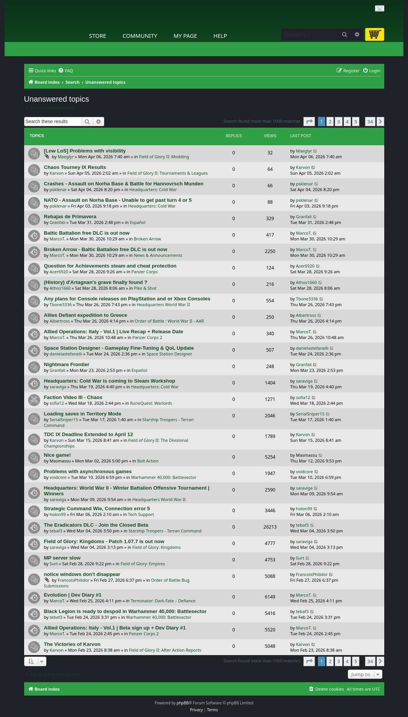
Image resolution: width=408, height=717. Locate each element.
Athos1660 (60, 288)
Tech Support (141, 514)
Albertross (60, 321)
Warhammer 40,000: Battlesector (163, 477)
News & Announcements (158, 255)
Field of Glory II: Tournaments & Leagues (168, 173)
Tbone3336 (61, 304)
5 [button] (355, 121)
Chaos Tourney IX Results (75, 167)
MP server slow (62, 558)
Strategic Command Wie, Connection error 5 (97, 508)
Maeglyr (65, 156)
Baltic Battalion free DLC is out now (86, 233)
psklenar (58, 189)
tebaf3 (56, 531)
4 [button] (347, 121)
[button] (309, 121)
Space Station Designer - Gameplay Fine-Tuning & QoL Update (119, 348)
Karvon (57, 173)
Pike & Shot (145, 288)
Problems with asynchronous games (88, 471)
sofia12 (57, 403)
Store (98, 35)
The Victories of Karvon (72, 644)
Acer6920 (59, 271)
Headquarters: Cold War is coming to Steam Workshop (109, 381)
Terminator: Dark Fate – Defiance (163, 600)
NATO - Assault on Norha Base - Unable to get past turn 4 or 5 (118, 200)
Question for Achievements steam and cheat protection (110, 266)
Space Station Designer (169, 354)
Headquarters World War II (163, 304)
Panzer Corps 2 (147, 337)
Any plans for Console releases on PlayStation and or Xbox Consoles (127, 299)
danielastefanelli (66, 354)
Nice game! (57, 455)
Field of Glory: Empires (143, 563)
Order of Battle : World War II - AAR (169, 321)
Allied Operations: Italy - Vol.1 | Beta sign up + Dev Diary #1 (115, 628)
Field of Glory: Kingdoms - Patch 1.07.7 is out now (104, 541)
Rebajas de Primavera (70, 216)
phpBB (182, 703)
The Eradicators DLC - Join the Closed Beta (96, 525)
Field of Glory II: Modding (164, 156)
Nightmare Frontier (67, 364)
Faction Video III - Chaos (73, 397)
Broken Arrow (147, 239)
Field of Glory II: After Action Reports (165, 650)
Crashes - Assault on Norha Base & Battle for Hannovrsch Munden (123, 184)
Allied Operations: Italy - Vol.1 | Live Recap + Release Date (114, 331)
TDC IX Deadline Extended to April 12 (88, 434)
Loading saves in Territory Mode (82, 414)
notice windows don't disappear (82, 574)
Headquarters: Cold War (153, 189)
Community (140, 35)
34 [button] (370, 121)
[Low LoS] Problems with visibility (85, 151)
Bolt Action (148, 461)
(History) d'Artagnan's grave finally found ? (95, 282)
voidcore (58, 477)
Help (220, 35)
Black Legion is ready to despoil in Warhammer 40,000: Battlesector (125, 611)
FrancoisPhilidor (73, 580)
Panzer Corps (144, 271)
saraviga (58, 386)
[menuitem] (65, 70)
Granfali (58, 222)
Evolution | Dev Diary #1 (73, 595)
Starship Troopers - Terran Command (165, 531)
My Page (185, 35)
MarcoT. (58, 239)
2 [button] (330, 121)
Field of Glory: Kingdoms (157, 547)
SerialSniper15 (64, 419)
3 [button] (338, 121)
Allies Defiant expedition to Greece (86, 315)
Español (138, 222)
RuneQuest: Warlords (151, 403)
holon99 (58, 514)
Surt (54, 563)
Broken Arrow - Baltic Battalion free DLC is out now (105, 249)
